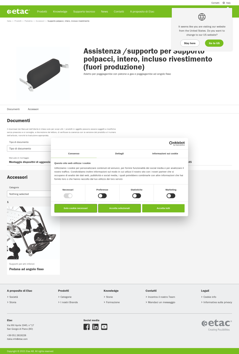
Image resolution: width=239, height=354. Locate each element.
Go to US (214, 43)
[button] (34, 148)
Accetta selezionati (119, 208)
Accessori (40, 21)
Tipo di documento (19, 141)
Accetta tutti (163, 208)
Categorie (14, 187)
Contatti (215, 2)
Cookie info (209, 297)
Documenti (13, 109)
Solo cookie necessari (76, 208)
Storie (109, 297)
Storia (12, 302)
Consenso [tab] (73, 153)
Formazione (113, 302)
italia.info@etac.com (17, 338)
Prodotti (17, 21)
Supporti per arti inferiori (22, 263)
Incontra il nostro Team (161, 297)
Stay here (190, 43)
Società (13, 297)
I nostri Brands (69, 302)
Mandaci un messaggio (161, 302)
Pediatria (28, 21)
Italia (9, 21)
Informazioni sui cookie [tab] (165, 153)
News (104, 11)
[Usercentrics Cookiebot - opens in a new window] (171, 143)
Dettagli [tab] (119, 153)
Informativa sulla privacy (217, 302)
